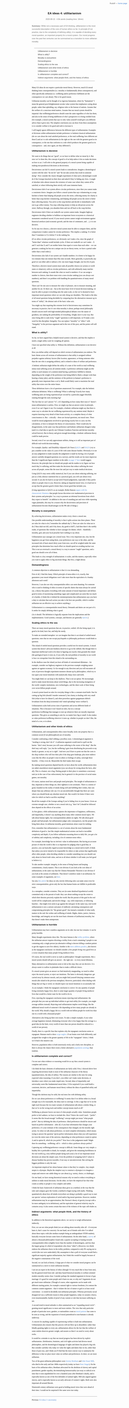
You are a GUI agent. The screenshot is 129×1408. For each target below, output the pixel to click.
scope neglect (62, 1034)
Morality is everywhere (47, 58)
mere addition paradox (78, 947)
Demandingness (44, 61)
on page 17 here (74, 460)
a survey (90, 1237)
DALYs (87, 447)
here (58, 877)
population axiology (82, 1048)
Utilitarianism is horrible (47, 71)
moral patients (81, 1311)
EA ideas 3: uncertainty (47, 1400)
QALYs (78, 447)
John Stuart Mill (88, 1361)
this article (42, 881)
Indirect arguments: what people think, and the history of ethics (63, 78)
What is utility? (44, 55)
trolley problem (83, 937)
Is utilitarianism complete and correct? (53, 74)
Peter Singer (84, 1364)
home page (122, 3)
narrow (84, 618)
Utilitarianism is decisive (47, 51)
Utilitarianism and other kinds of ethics (53, 68)
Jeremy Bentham (72, 1361)
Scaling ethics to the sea (48, 64)
